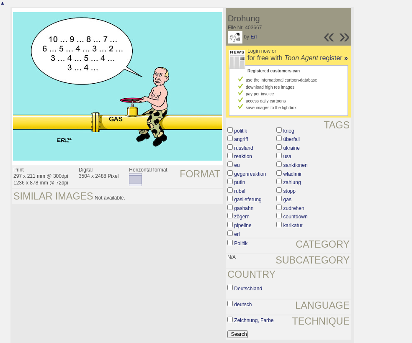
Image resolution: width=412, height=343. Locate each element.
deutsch (243, 304)
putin (239, 182)
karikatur (293, 225)
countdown (295, 217)
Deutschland (248, 289)
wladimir (292, 174)
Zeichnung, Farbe (253, 320)
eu (236, 165)
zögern (242, 217)
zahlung (292, 182)
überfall (291, 139)
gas (287, 199)
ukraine (291, 148)
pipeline (242, 225)
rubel (239, 191)
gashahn (243, 208)
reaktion (243, 156)
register (334, 57)
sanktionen (295, 165)
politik (240, 131)
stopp (289, 191)
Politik (240, 243)
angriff (241, 139)
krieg (288, 131)
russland (243, 148)
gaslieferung (247, 199)
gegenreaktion (250, 174)
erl (236, 234)
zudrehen (293, 208)
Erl (253, 37)
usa (287, 156)
